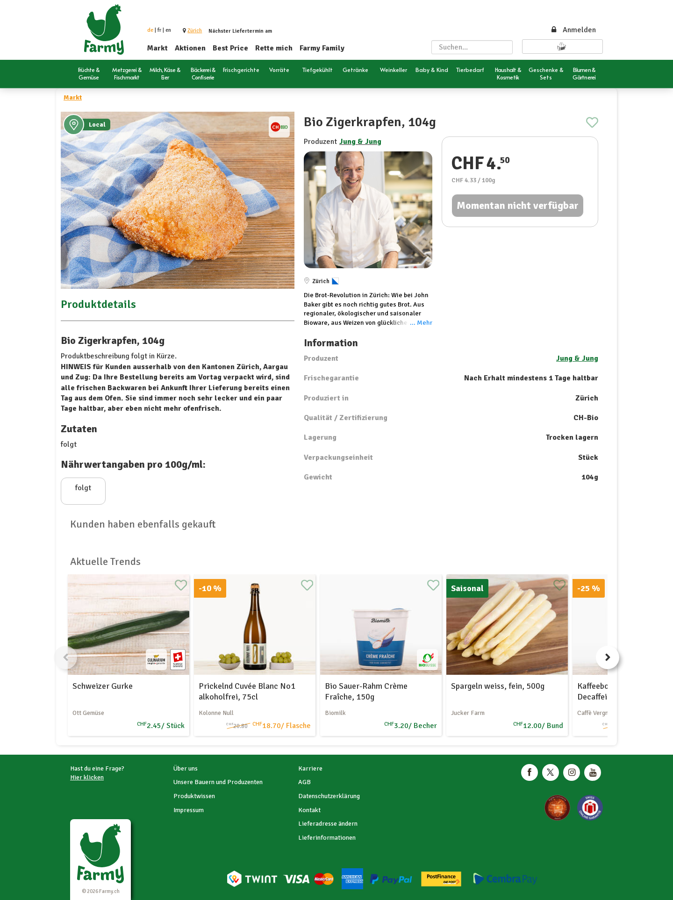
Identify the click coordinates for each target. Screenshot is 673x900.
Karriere (310, 768)
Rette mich (274, 48)
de (150, 30)
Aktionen (190, 48)
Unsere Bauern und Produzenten (218, 782)
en (168, 30)
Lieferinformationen (327, 838)
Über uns (185, 768)
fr (159, 30)
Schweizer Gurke (102, 686)
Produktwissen (194, 796)
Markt (157, 48)
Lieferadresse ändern (328, 824)
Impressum (188, 810)
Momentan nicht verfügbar (518, 205)
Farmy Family (322, 48)
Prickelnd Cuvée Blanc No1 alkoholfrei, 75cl (247, 691)
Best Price (230, 48)
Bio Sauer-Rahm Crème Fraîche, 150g (366, 691)
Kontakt (309, 810)
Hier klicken (87, 777)
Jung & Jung (360, 141)
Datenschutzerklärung (329, 796)
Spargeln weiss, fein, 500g (497, 686)
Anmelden (573, 30)
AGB (304, 782)
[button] (194, 30)
